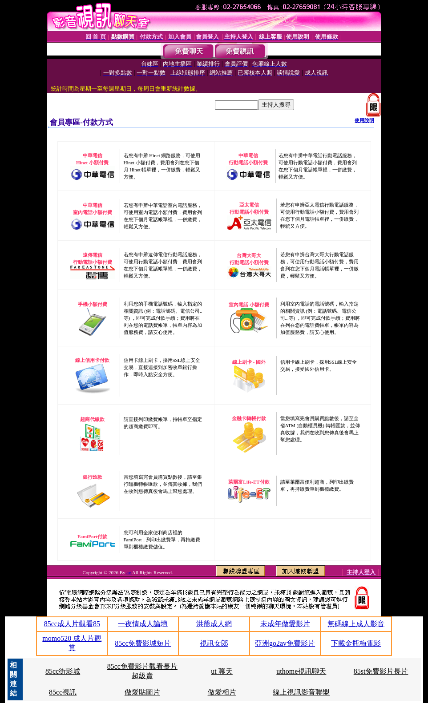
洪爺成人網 (214, 624)
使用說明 (364, 120)
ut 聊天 (221, 671)
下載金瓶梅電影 (356, 643)
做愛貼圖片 (142, 692)
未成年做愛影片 (285, 624)
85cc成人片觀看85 (72, 624)
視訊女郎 (214, 643)
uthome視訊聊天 (301, 671)
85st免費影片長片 (381, 671)
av (129, 572)
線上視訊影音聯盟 (301, 692)
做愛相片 (222, 692)
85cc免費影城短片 (143, 643)
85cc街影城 (62, 671)
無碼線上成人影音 (355, 624)
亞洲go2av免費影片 (285, 643)
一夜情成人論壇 (143, 624)
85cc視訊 (63, 692)
